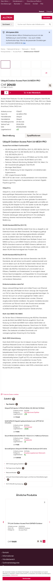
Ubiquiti (19, 117)
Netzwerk (25, 49)
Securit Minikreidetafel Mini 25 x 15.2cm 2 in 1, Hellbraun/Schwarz (26, 436)
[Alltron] (7, 17)
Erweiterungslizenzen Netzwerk (34, 453)
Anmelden (46, 18)
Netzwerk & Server (13, 49)
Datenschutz (14, 575)
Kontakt (35, 4)
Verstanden (26, 579)
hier (24, 43)
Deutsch (41, 11)
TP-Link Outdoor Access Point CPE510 (21, 523)
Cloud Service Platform (34, 1)
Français (49, 11)
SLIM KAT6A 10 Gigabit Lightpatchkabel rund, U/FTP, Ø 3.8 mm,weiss (24, 422)
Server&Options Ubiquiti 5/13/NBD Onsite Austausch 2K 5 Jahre (26, 449)
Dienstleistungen (6, 4)
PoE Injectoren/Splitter (31, 412)
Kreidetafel (28, 440)
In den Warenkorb (32, 93)
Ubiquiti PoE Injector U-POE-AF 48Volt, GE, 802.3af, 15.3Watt (24, 408)
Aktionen (27, 4)
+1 (46, 73)
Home (3, 49)
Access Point (17, 51)
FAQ (41, 4)
